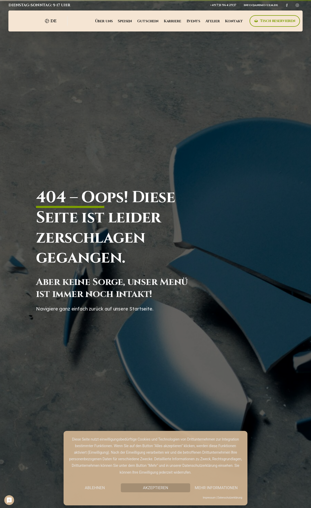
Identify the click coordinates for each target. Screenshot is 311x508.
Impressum (209, 497)
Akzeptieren (155, 487)
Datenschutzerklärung (229, 497)
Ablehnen (95, 487)
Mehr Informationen (216, 487)
